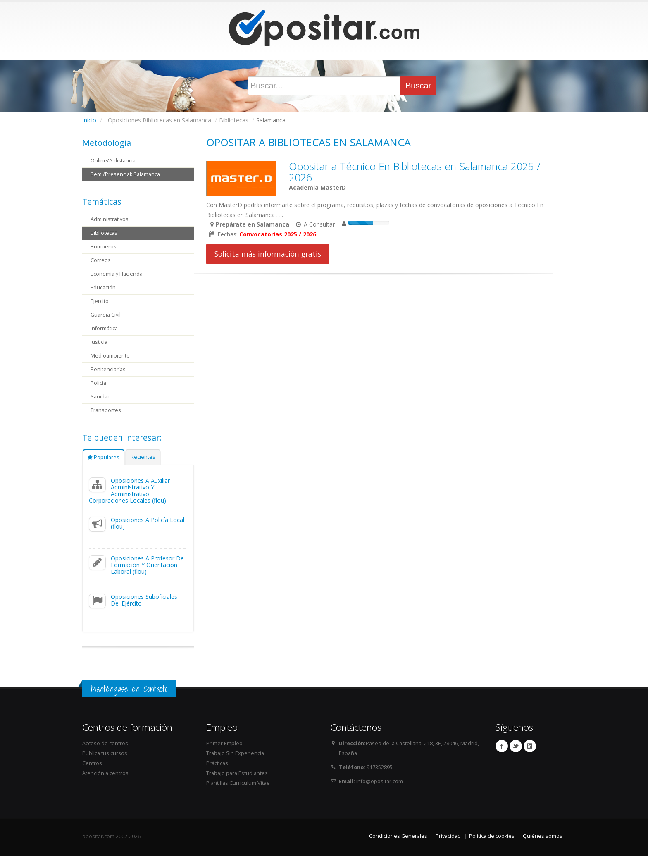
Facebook (502, 746)
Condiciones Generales (398, 835)
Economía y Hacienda (117, 273)
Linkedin (530, 746)
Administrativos (110, 219)
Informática (104, 328)
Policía (98, 382)
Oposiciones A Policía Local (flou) (147, 523)
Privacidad (448, 835)
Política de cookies (492, 835)
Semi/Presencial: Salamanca (125, 174)
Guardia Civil (106, 314)
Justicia (99, 342)
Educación (103, 287)
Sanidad (101, 396)
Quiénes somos (542, 835)
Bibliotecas (104, 232)
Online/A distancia (113, 160)
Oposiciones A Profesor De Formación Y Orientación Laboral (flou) (147, 564)
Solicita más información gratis (267, 254)
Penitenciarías (108, 369)
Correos (101, 260)
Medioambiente (110, 355)
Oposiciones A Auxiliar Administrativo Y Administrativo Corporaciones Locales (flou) (129, 490)
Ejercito (100, 301)
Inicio (89, 120)
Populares (103, 457)
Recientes (143, 456)
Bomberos (104, 246)
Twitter (516, 746)
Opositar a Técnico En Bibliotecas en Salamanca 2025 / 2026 (415, 171)
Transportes (106, 410)
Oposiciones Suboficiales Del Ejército (144, 600)
